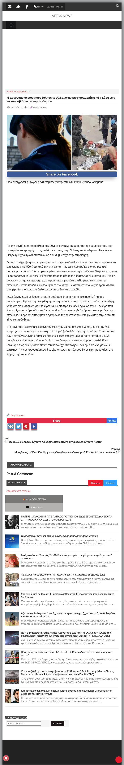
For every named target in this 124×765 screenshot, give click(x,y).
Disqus (110, 483)
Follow (112, 420)
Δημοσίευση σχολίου (18, 490)
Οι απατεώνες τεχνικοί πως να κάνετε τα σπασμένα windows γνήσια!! (59, 527)
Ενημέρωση (17, 415)
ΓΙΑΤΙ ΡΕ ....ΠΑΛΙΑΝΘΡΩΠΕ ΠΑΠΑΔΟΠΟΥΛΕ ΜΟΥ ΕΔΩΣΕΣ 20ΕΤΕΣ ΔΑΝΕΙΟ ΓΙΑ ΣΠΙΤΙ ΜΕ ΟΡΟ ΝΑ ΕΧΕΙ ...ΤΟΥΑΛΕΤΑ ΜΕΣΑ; (66, 510)
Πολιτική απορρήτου (78, 759)
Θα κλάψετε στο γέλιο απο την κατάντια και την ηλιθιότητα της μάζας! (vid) (63, 566)
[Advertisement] (62, 58)
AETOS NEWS (62, 16)
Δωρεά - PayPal (55, 6)
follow (38, 7)
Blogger (95, 483)
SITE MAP (61, 759)
